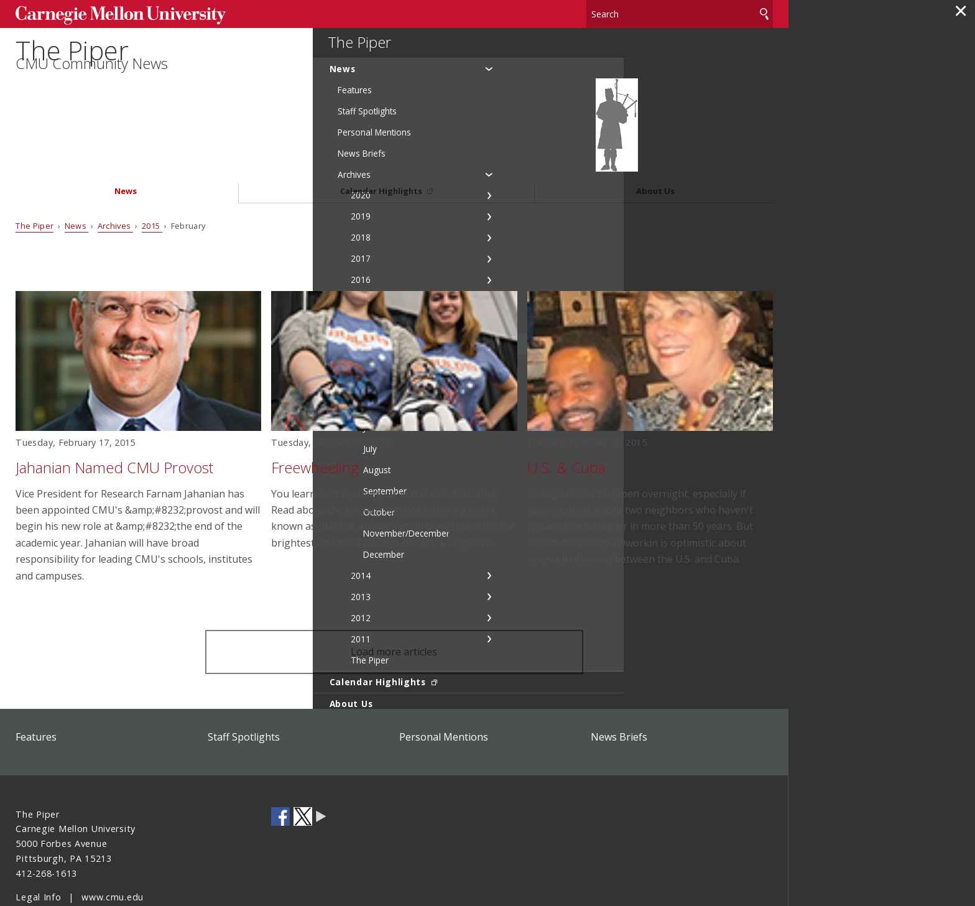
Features (36, 692)
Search (764, 12)
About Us (655, 147)
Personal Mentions (443, 692)
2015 (152, 181)
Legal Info (38, 852)
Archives (115, 181)
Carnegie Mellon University (110, 13)
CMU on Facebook (280, 771)
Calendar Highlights (382, 147)
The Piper (80, 66)
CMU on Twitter (302, 771)
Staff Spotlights (244, 692)
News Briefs (619, 692)
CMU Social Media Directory (321, 771)
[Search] (679, 12)
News (125, 147)
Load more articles (394, 607)
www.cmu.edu (112, 852)
